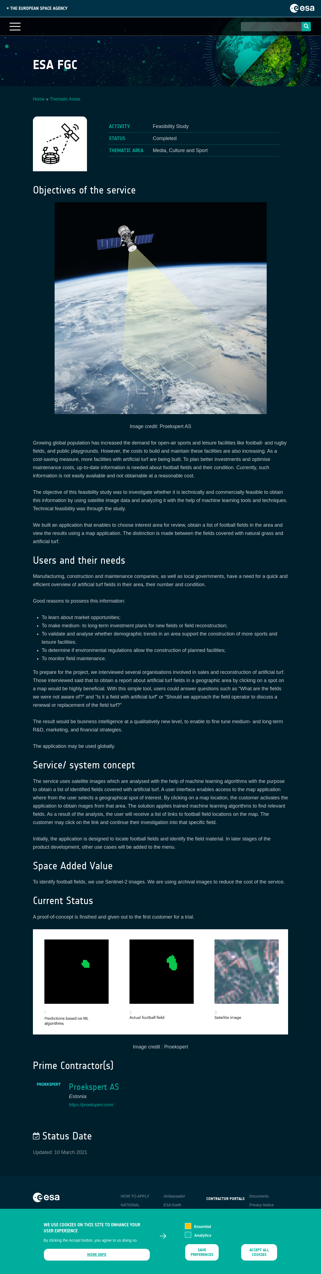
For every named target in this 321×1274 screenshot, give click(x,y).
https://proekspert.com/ (91, 1104)
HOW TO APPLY (135, 1196)
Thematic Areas (65, 99)
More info (96, 1257)
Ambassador (174, 1196)
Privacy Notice (261, 1205)
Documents (259, 1196)
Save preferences (202, 1254)
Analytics (202, 1238)
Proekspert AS (94, 1087)
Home (39, 99)
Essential (202, 1229)
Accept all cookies (259, 1254)
